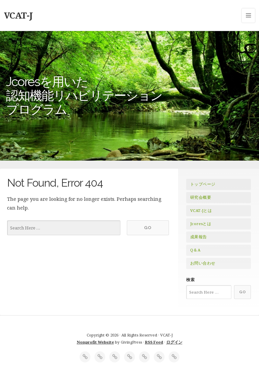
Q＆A (195, 249)
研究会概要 (200, 197)
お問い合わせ (202, 263)
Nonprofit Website (95, 342)
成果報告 (198, 236)
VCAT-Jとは (201, 210)
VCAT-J (18, 15)
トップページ (202, 184)
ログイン (174, 342)
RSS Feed (154, 342)
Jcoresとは (200, 223)
